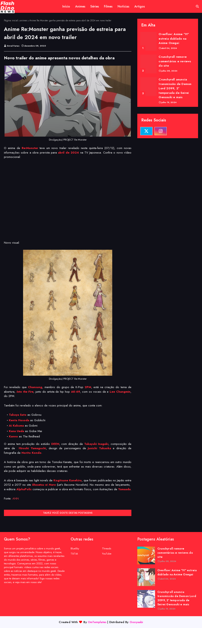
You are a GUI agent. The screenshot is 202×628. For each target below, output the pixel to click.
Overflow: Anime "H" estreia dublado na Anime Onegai (174, 38)
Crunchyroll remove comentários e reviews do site (175, 61)
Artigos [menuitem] (139, 6)
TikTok (74, 553)
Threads (106, 548)
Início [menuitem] (66, 6)
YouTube (106, 553)
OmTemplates (97, 622)
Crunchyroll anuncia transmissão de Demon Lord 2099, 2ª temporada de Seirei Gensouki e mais (175, 88)
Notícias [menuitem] (123, 6)
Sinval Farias (13, 45)
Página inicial (11, 20)
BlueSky (75, 548)
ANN (15, 498)
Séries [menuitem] (94, 6)
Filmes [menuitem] (108, 6)
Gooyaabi (136, 622)
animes (23, 20)
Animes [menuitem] (80, 6)
